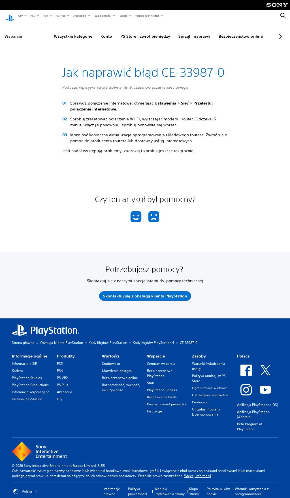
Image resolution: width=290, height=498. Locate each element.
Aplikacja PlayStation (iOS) (257, 399)
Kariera (17, 365)
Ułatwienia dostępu (117, 365)
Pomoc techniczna (147, 16)
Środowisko (111, 358)
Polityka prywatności (137, 486)
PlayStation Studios (27, 372)
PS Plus (60, 16)
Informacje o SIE (24, 358)
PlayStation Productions (30, 379)
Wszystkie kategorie (59, 30)
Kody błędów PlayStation (108, 337)
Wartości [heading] (110, 350)
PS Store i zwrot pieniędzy (131, 30)
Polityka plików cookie (218, 486)
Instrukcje (154, 405)
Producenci (200, 396)
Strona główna (23, 337)
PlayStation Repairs (162, 384)
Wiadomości (102, 16)
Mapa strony (194, 486)
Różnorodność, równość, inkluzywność (121, 382)
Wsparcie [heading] (156, 350)
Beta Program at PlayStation (249, 421)
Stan (150, 377)
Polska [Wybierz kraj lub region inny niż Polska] (25, 486)
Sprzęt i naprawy (181, 30)
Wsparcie (13, 30)
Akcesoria (79, 16)
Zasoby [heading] (199, 350)
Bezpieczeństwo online (227, 30)
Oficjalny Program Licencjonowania (206, 406)
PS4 (45, 16)
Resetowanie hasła (162, 391)
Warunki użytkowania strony (169, 486)
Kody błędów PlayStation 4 (153, 337)
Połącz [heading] (243, 350)
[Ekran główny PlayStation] (10, 15)
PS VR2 (62, 372)
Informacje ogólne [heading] (29, 350)
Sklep (123, 16)
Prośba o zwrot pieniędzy (166, 398)
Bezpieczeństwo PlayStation (159, 368)
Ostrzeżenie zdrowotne (210, 389)
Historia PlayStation (27, 393)
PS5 (32, 16)
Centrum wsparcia (161, 358)
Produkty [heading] (66, 350)
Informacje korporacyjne (31, 386)
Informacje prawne (111, 486)
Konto (92, 30)
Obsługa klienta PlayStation (61, 337)
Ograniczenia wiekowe (210, 382)
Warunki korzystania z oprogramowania (252, 486)
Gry (20, 16)
